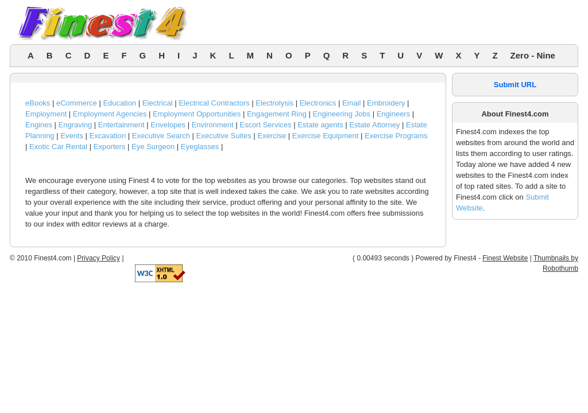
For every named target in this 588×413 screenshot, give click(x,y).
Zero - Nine (532, 55)
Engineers (394, 114)
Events (71, 135)
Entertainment (121, 124)
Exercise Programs (396, 135)
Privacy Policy (98, 258)
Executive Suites (224, 135)
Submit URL (515, 84)
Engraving (75, 124)
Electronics (318, 103)
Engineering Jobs (341, 114)
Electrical (157, 103)
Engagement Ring (277, 114)
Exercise (271, 135)
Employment (46, 114)
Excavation (108, 135)
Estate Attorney (374, 124)
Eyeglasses (200, 146)
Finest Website (505, 258)
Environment (213, 124)
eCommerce (76, 103)
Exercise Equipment (325, 135)
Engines (38, 124)
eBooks (37, 103)
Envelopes (167, 124)
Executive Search (161, 135)
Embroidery (386, 103)
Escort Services (265, 124)
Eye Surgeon (153, 146)
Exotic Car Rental (58, 146)
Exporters (110, 146)
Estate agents (320, 124)
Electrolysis (274, 103)
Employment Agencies (110, 114)
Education (119, 103)
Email (351, 103)
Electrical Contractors (214, 103)
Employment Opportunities (197, 114)
